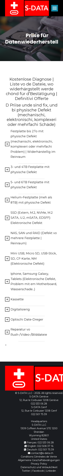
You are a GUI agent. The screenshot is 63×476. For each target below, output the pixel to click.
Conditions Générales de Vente (39, 456)
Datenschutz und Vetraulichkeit (38, 467)
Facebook (38, 470)
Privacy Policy (39, 463)
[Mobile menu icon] (54, 8)
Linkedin (51, 470)
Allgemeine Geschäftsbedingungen (39, 460)
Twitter (26, 470)
